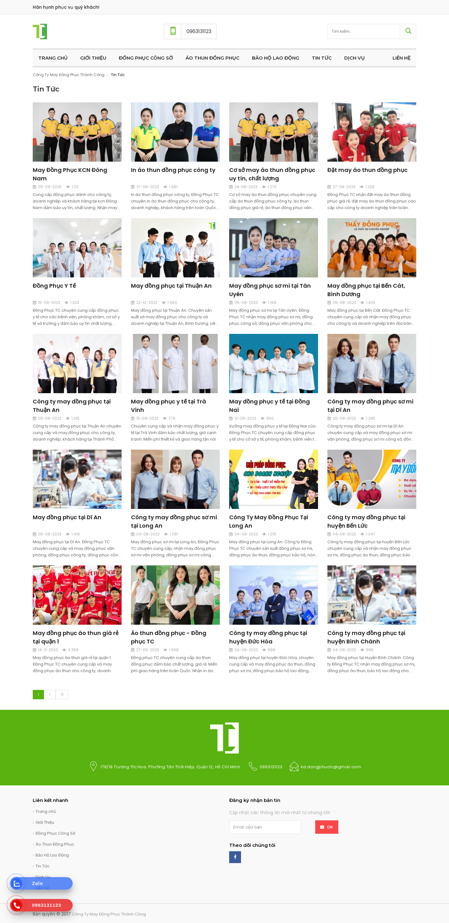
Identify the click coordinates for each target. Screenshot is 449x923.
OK (330, 827)
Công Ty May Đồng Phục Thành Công (68, 74)
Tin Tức (43, 866)
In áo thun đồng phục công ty (173, 170)
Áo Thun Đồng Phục (55, 844)
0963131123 (271, 767)
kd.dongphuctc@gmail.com (331, 767)
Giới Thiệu (45, 822)
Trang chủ (46, 811)
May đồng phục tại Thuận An (171, 286)
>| (61, 694)
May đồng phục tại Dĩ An (67, 517)
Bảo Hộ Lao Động (52, 855)
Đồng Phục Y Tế (54, 286)
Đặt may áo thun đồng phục (367, 170)
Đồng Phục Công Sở (55, 833)
